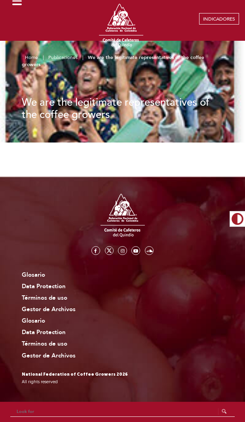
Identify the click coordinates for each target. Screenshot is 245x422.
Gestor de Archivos (49, 309)
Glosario (33, 275)
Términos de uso (44, 298)
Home (31, 57)
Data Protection (44, 286)
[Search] (122, 412)
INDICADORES (219, 19)
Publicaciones (63, 57)
